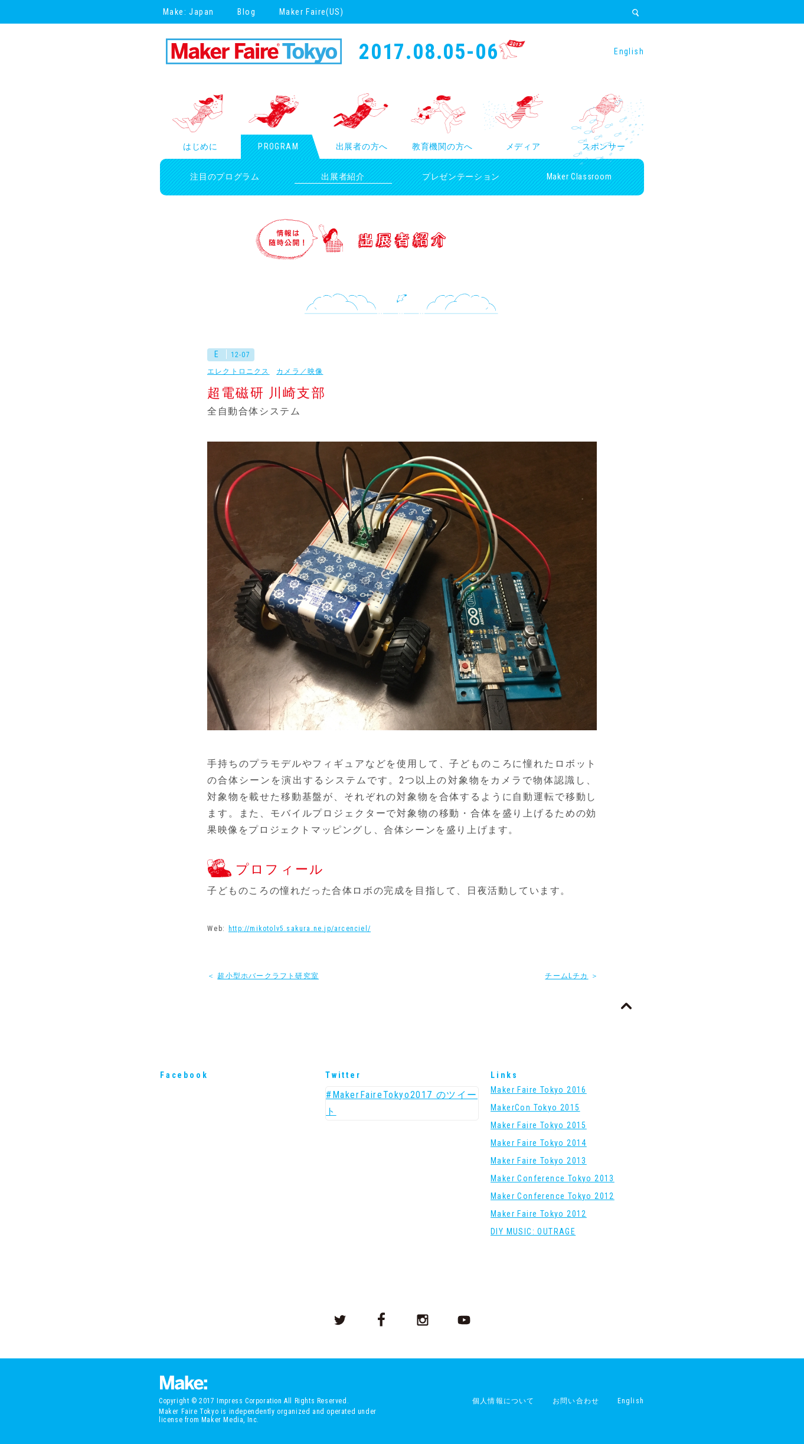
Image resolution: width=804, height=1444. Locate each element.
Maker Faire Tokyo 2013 (539, 1160)
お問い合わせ (576, 1401)
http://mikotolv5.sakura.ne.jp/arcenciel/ (299, 928)
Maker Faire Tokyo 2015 (539, 1125)
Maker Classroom (579, 176)
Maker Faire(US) (311, 12)
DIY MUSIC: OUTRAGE (533, 1231)
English (629, 51)
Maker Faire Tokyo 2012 (539, 1213)
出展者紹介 (343, 176)
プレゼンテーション (461, 176)
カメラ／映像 (299, 371)
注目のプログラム (225, 176)
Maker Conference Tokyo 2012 (553, 1196)
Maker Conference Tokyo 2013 (553, 1178)
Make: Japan (188, 12)
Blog (246, 12)
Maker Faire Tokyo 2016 (539, 1090)
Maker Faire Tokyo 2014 (539, 1143)
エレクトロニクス (238, 371)
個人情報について (503, 1401)
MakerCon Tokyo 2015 (535, 1107)
